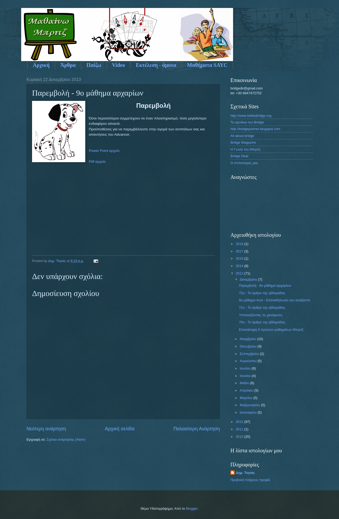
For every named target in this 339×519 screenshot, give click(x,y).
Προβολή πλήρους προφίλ (250, 480)
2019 (240, 244)
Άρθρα (67, 65)
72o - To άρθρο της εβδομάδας (262, 293)
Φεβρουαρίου (250, 405)
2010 (240, 437)
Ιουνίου (246, 376)
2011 (240, 429)
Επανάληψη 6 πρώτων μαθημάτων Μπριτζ (271, 330)
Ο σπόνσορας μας (244, 163)
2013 (240, 273)
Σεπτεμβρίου (250, 354)
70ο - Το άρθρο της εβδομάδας (262, 322)
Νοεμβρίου (248, 339)
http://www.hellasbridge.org (250, 116)
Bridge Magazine (243, 142)
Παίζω (94, 65)
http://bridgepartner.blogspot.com (255, 129)
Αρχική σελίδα (120, 428)
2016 (240, 258)
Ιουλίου (246, 368)
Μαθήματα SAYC (207, 65)
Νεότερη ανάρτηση (46, 428)
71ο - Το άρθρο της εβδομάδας (262, 308)
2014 (240, 266)
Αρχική (41, 65)
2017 (240, 251)
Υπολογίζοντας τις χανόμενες (260, 315)
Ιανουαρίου (248, 412)
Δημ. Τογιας (245, 473)
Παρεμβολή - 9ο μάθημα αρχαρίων (265, 286)
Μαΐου (245, 383)
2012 (240, 422)
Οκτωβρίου (248, 346)
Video (118, 65)
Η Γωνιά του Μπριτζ (245, 149)
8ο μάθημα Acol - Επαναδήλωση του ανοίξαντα (274, 300)
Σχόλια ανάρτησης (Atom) (66, 439)
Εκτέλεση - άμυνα (156, 65)
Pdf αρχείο (97, 162)
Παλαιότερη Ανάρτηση (196, 428)
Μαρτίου (246, 398)
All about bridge (242, 136)
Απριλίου (247, 390)
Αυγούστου (248, 361)
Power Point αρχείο (104, 151)
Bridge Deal (239, 156)
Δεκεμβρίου (249, 279)
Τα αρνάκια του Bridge (247, 122)
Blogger (192, 509)
